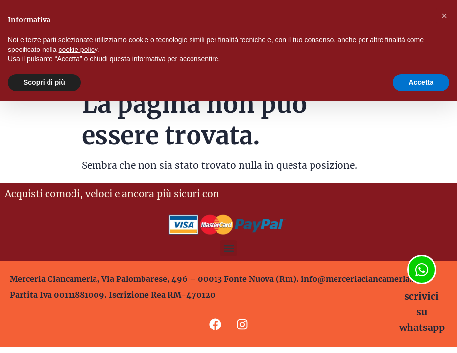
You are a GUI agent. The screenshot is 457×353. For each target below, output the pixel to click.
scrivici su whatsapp (422, 311)
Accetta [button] (421, 82)
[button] (228, 248)
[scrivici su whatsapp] (421, 269)
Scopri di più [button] (44, 82)
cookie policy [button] (78, 49)
